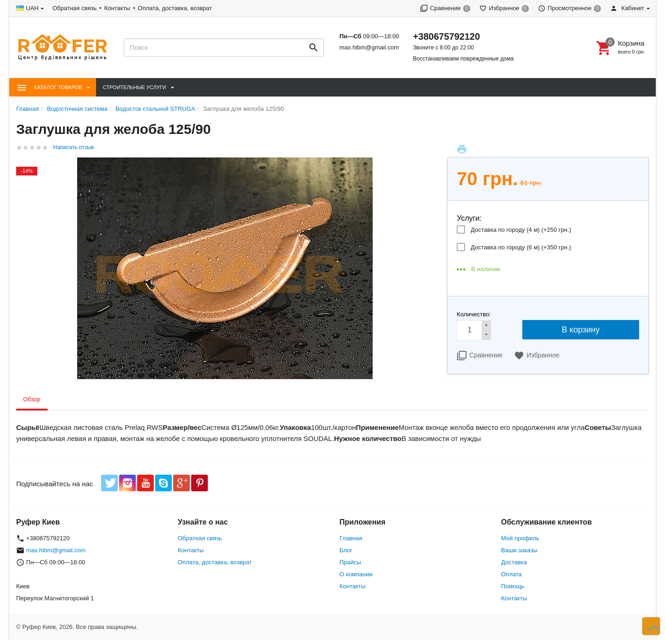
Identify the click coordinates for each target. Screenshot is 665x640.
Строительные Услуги (134, 87)
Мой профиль (520, 538)
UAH (32, 8)
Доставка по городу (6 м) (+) (521, 247)
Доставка (514, 562)
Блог (345, 550)
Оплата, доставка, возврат (175, 8)
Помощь (512, 586)
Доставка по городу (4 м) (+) (521, 229)
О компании (356, 574)
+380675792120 (446, 36)
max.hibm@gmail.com (369, 47)
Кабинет (627, 8)
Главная (350, 538)
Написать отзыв (73, 147)
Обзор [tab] (32, 399)
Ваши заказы (519, 550)
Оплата (511, 574)
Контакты (117, 8)
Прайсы (350, 562)
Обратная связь (74, 8)
